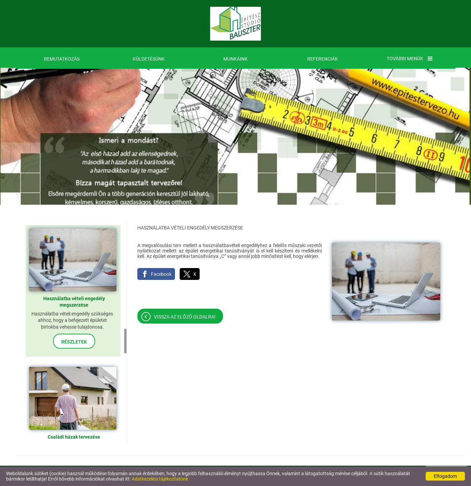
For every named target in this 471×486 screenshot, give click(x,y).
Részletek (74, 342)
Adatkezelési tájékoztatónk (160, 479)
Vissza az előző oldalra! (185, 316)
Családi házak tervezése (74, 437)
